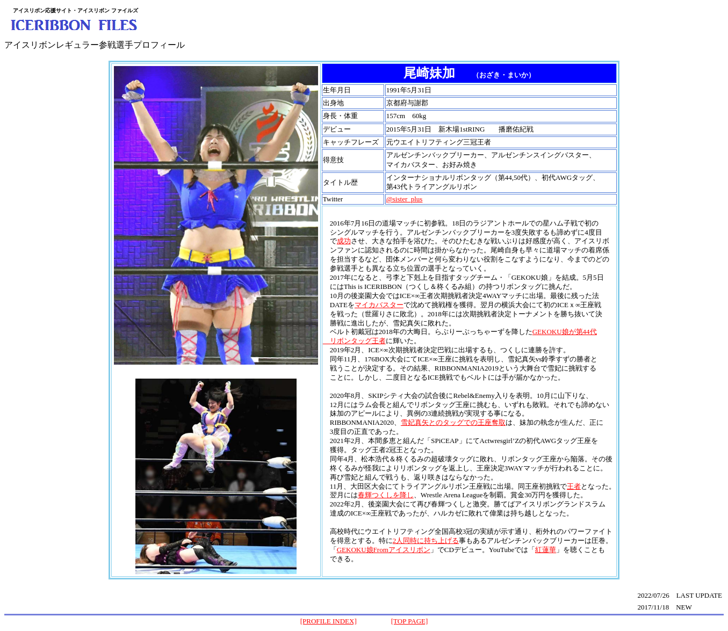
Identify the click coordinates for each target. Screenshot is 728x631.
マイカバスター (379, 305)
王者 (574, 486)
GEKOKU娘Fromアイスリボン (383, 550)
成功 (344, 241)
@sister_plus (404, 199)
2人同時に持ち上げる (426, 540)
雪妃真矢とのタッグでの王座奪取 (453, 422)
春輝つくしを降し (386, 495)
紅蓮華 (545, 550)
